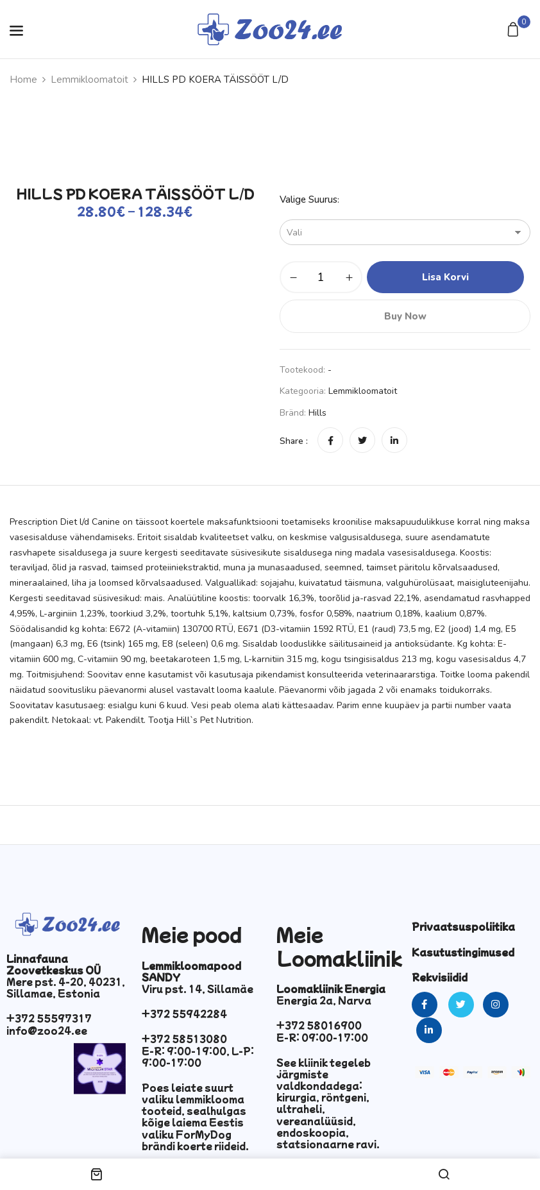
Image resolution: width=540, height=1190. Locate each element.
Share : (294, 441)
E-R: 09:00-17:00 (322, 1037)
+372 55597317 (49, 1018)
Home (23, 79)
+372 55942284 (184, 1013)
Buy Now (405, 316)
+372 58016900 (319, 1025)
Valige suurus (308, 199)
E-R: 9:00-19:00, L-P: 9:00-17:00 (198, 1056)
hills (317, 413)
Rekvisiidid (440, 977)
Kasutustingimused (463, 952)
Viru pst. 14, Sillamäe (197, 988)
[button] (514, 30)
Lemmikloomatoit (89, 79)
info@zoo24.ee (46, 1030)
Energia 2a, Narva (323, 1000)
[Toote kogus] (321, 277)
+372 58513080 (184, 1038)
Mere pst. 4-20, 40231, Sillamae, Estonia (65, 987)
